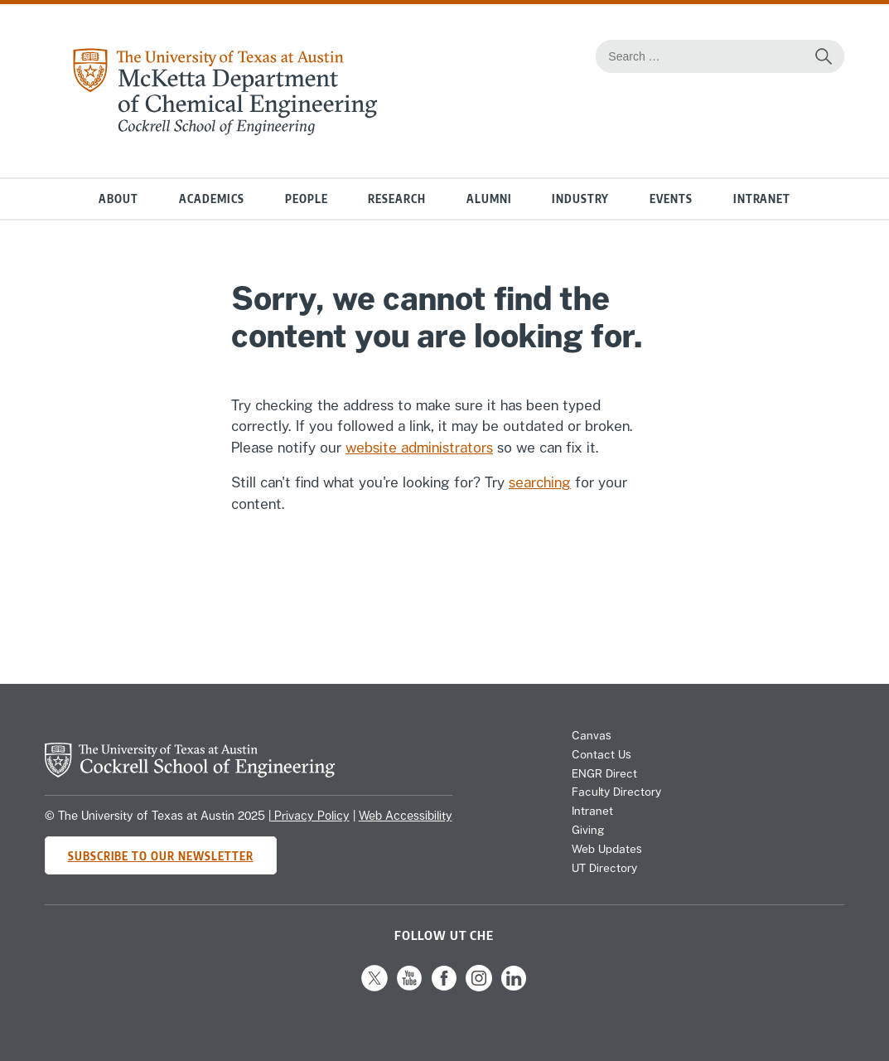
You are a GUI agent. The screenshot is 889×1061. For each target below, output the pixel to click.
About (118, 198)
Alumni (489, 198)
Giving (588, 829)
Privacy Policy (310, 815)
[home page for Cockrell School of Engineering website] (190, 772)
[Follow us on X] (374, 987)
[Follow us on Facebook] (444, 987)
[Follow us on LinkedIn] (513, 987)
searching (540, 482)
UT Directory (604, 867)
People (306, 198)
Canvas (591, 735)
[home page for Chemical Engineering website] (224, 130)
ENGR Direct (604, 773)
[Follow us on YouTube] (409, 987)
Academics (211, 198)
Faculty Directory (616, 791)
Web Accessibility (405, 815)
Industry (580, 198)
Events (671, 198)
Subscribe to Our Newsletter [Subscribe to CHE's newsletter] (161, 856)
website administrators (419, 447)
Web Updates (607, 848)
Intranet (761, 198)
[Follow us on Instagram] (479, 987)
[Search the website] (823, 56)
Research (397, 198)
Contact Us (601, 754)
